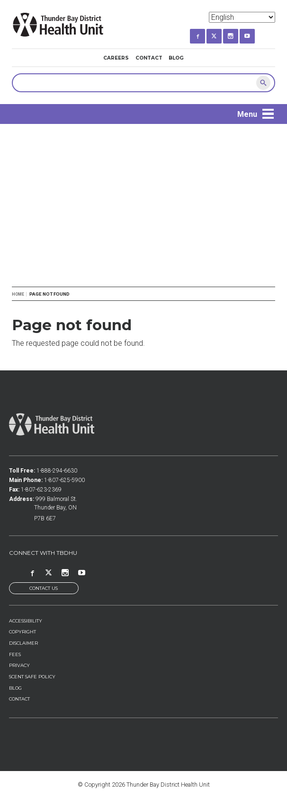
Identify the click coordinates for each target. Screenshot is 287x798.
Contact (148, 58)
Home (18, 294)
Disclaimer (23, 643)
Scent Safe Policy (32, 676)
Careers (116, 58)
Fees (15, 654)
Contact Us (43, 588)
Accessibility (25, 620)
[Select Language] (242, 17)
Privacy (19, 665)
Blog (176, 58)
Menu (247, 114)
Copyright (22, 631)
